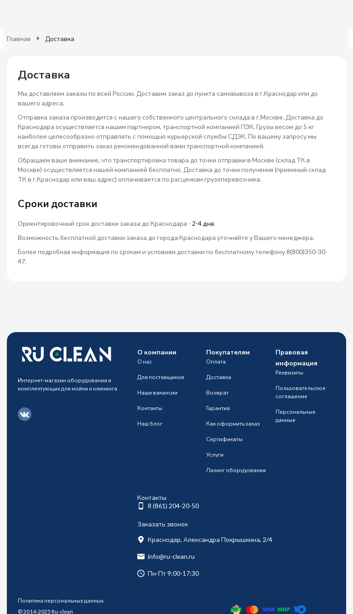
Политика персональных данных (61, 600)
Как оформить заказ (233, 423)
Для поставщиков (160, 377)
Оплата (216, 361)
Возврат (217, 392)
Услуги (214, 454)
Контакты (149, 408)
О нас (144, 361)
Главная (19, 38)
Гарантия (218, 408)
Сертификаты (224, 439)
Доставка (218, 377)
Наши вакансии (157, 392)
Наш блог (149, 423)
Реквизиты (289, 372)
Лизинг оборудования (236, 470)
